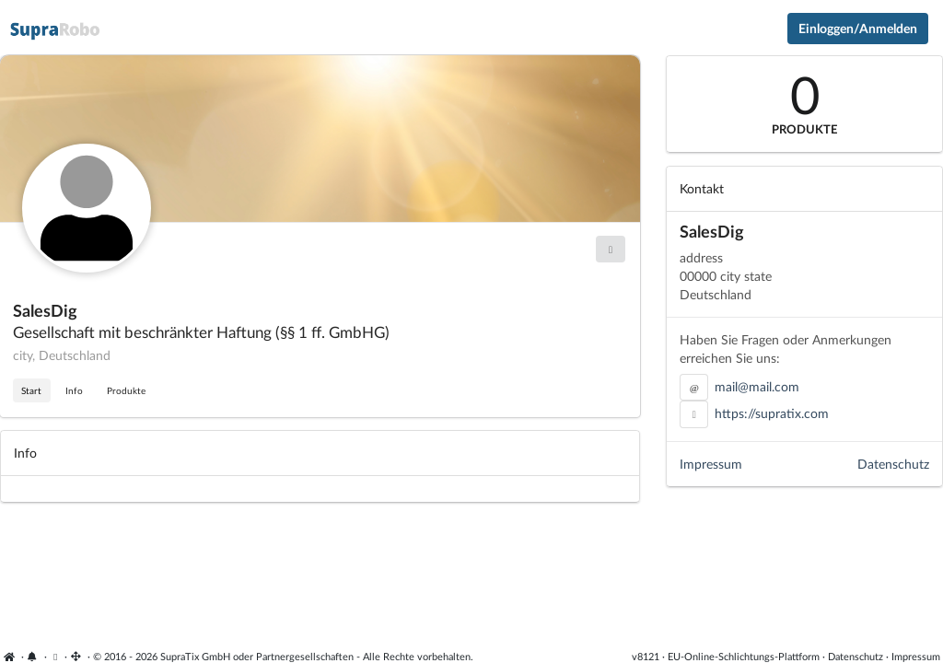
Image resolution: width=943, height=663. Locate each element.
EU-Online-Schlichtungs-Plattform (744, 656)
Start (31, 390)
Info (74, 390)
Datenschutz (893, 463)
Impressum (711, 463)
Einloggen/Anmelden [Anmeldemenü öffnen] (857, 28)
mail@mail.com (757, 386)
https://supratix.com (772, 413)
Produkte (126, 390)
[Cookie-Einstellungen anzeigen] (56, 656)
